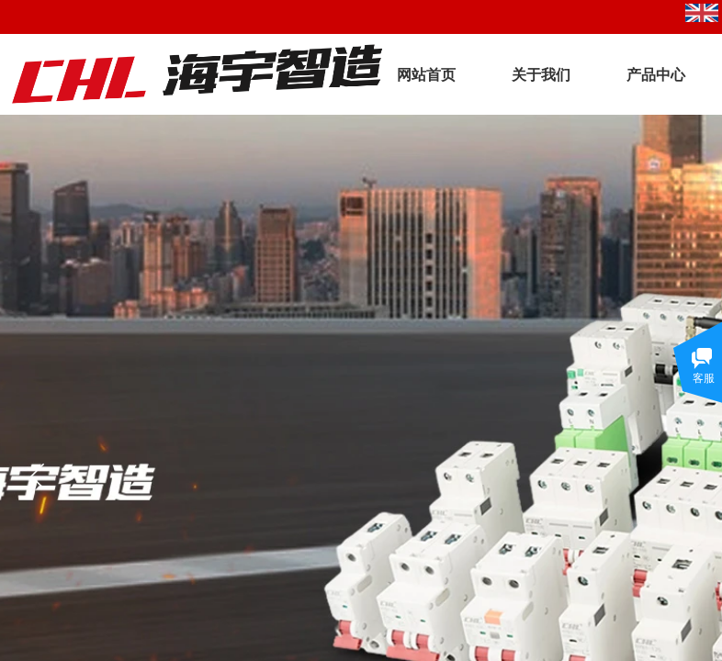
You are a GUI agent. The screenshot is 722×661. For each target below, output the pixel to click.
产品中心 (655, 75)
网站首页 (426, 75)
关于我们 (541, 75)
